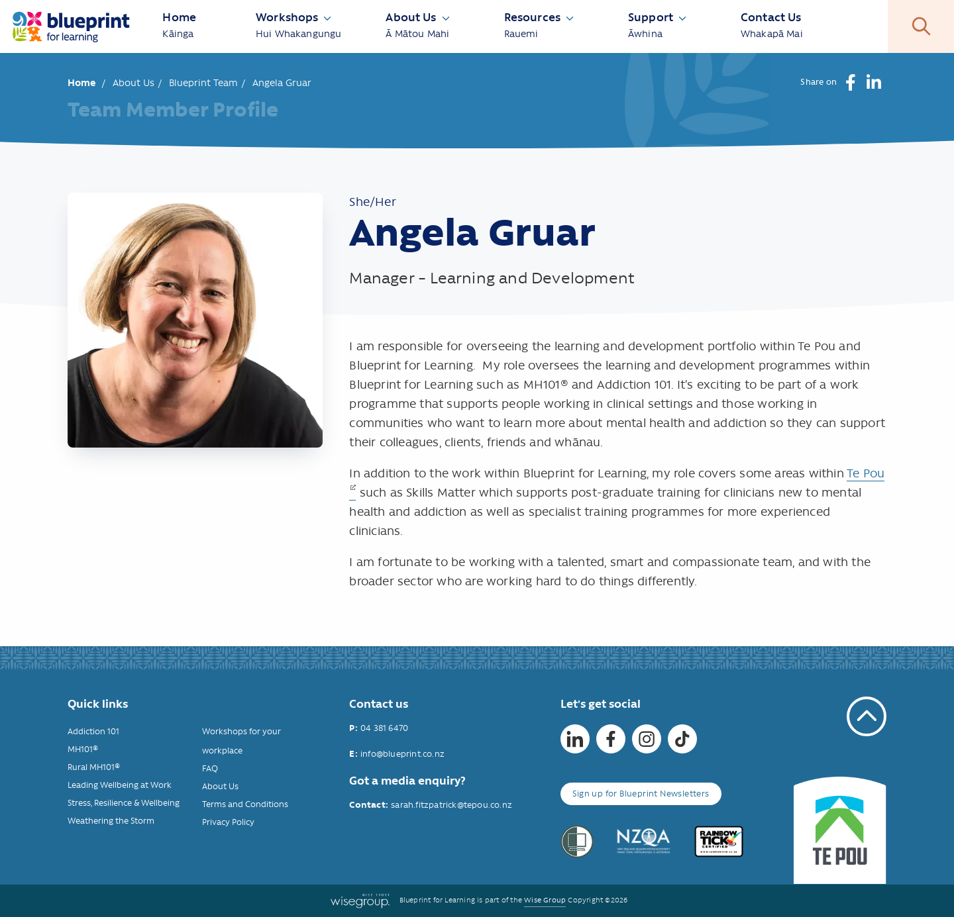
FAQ (210, 768)
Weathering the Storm (111, 821)
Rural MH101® (94, 767)
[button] (850, 82)
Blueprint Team (203, 83)
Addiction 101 (93, 731)
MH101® (83, 749)
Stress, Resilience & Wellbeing (124, 803)
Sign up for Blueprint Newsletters (640, 793)
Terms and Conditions (245, 804)
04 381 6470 (384, 728)
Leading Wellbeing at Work (120, 785)
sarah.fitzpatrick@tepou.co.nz (451, 805)
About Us (133, 83)
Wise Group (545, 900)
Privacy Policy (228, 822)
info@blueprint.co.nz (402, 754)
